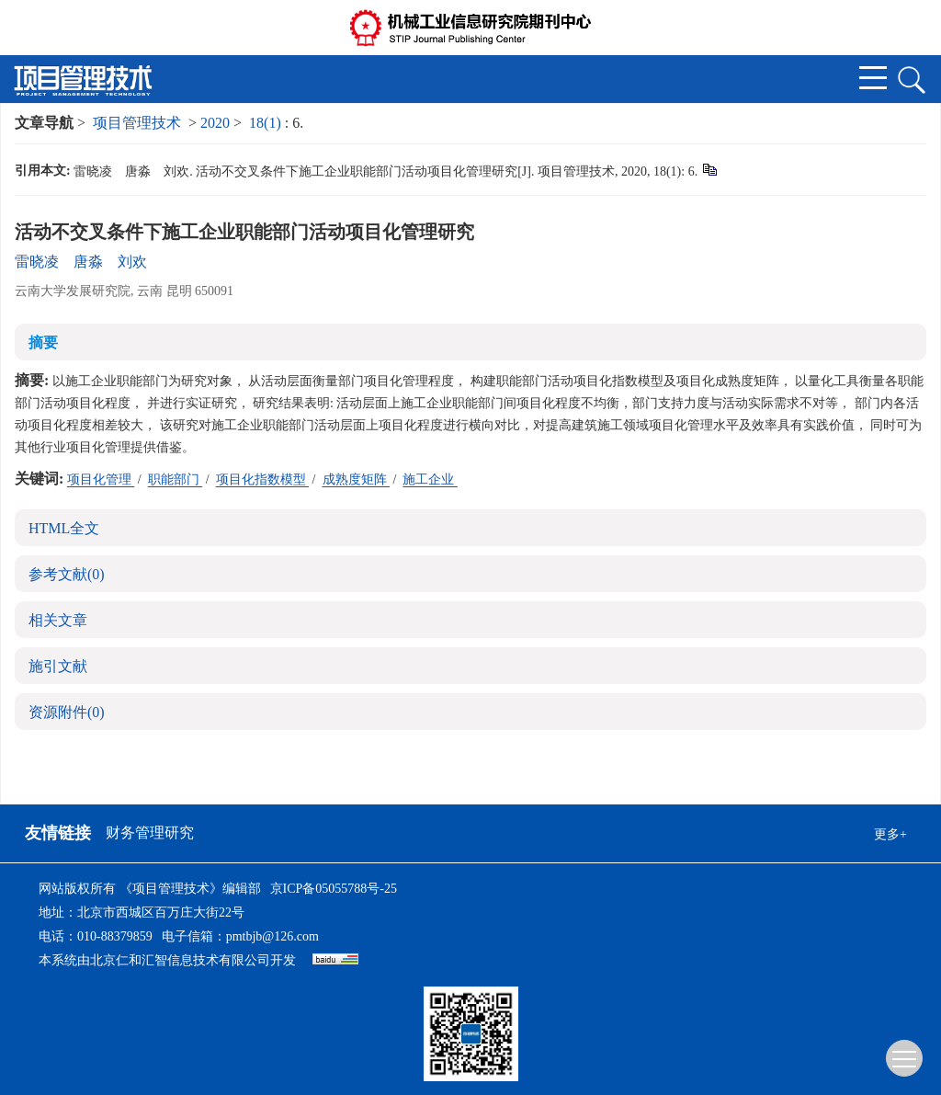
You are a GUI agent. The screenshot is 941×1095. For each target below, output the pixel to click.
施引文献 (57, 666)
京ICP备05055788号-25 (333, 888)
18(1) (267, 123)
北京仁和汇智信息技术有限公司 (180, 960)
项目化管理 (101, 479)
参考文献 (66, 574)
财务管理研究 (150, 832)
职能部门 (175, 479)
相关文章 (57, 620)
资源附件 (66, 712)
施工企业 (430, 479)
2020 (215, 123)
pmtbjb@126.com (272, 936)
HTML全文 (63, 528)
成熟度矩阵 (357, 479)
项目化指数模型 (263, 479)
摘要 (43, 342)
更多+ (890, 834)
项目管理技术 (137, 123)
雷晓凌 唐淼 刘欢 (81, 261)
